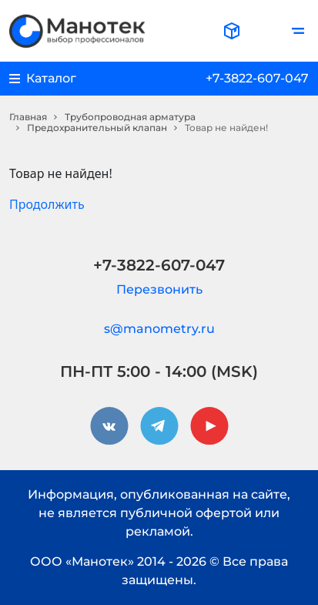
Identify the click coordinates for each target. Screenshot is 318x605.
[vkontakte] (109, 426)
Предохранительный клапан (97, 127)
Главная (28, 117)
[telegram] (159, 426)
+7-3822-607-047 (257, 78)
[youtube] (209, 426)
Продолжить (47, 204)
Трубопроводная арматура (130, 117)
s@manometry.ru (159, 328)
